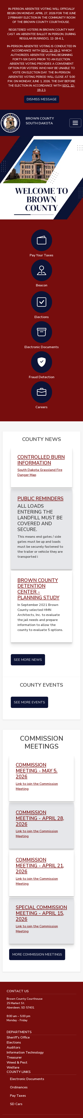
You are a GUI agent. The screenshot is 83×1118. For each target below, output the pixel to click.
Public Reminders (40, 498)
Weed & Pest (17, 1062)
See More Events (29, 702)
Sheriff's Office (18, 1037)
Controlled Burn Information (41, 460)
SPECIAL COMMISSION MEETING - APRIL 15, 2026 (41, 913)
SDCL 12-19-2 (50, 51)
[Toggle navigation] (75, 122)
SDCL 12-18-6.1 (53, 38)
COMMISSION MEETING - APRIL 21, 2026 (40, 866)
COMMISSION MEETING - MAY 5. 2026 (36, 771)
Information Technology (25, 1052)
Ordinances (19, 1087)
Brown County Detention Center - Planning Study (38, 589)
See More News (28, 659)
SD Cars (16, 1104)
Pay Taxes (18, 1095)
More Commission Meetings (37, 954)
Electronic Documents (27, 1079)
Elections (14, 1042)
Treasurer (14, 1057)
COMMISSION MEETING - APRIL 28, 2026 (40, 818)
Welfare (13, 1067)
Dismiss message (42, 99)
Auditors (13, 1047)
